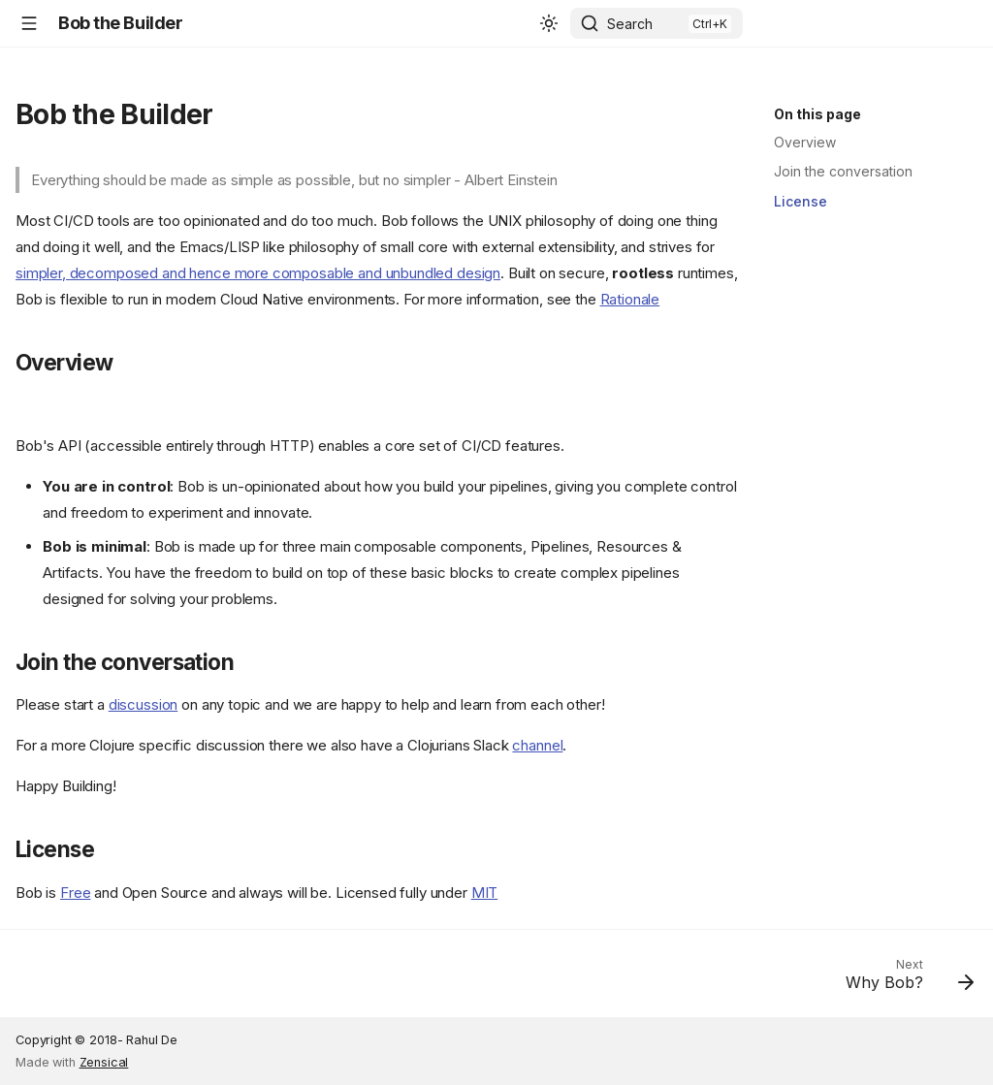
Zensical (104, 1062)
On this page (817, 114)
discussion (143, 704)
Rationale (630, 299)
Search (630, 24)
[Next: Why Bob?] (903, 979)
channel (537, 745)
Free (75, 892)
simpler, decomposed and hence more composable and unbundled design (258, 273)
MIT (484, 892)
